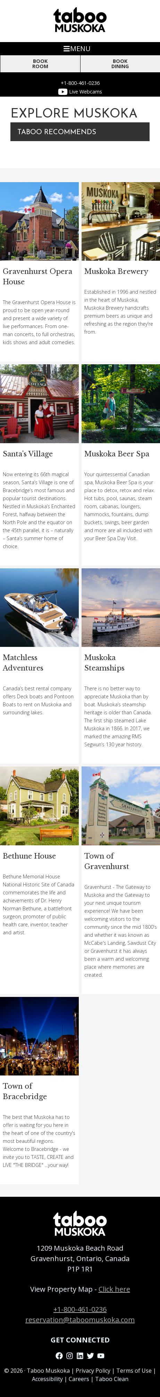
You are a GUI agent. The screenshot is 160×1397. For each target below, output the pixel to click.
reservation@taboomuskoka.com (80, 1319)
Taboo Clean (111, 1379)
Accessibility (47, 1379)
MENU (77, 48)
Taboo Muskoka (48, 1370)
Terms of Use (134, 1370)
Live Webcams (80, 92)
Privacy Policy (93, 1370)
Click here (114, 1289)
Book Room (40, 64)
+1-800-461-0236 (80, 83)
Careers (79, 1379)
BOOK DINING (120, 64)
